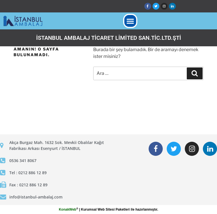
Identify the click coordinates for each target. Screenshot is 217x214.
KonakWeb (67, 209)
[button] (130, 21)
